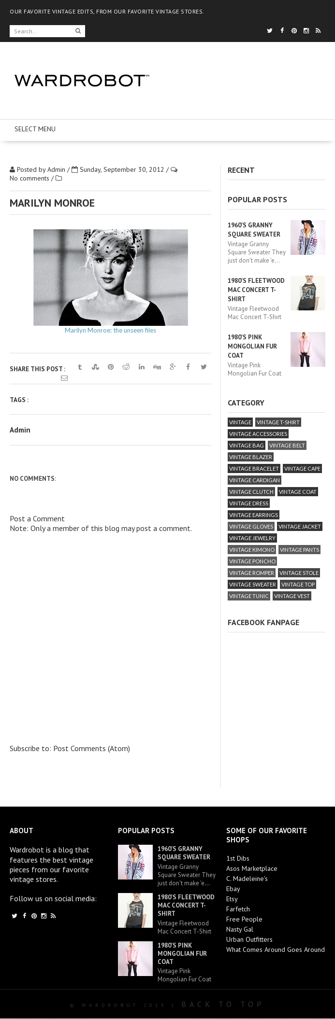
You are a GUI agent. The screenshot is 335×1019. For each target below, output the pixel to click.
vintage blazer (250, 457)
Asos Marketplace (251, 868)
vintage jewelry (252, 538)
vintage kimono (252, 549)
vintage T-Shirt (278, 422)
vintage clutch (251, 492)
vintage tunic (249, 596)
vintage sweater (252, 584)
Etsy (232, 898)
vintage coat (298, 492)
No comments (30, 178)
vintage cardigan (254, 480)
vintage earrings (253, 515)
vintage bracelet (254, 468)
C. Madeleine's (247, 878)
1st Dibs (237, 858)
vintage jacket (299, 526)
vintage (240, 422)
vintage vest (292, 596)
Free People (244, 919)
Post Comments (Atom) (91, 748)
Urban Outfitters (249, 939)
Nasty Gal (239, 929)
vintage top (298, 584)
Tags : (19, 400)
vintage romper (251, 573)
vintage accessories (258, 434)
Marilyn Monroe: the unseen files (110, 330)
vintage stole (299, 573)
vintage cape (302, 468)
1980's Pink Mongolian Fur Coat (252, 346)
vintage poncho (252, 561)
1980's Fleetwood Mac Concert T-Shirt (256, 290)
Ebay (233, 888)
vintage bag (246, 445)
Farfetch (238, 909)
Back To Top (223, 1004)
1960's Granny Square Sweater (184, 853)
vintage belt (287, 445)
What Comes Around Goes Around (275, 949)
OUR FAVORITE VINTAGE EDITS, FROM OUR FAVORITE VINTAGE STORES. (107, 11)
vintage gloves (251, 526)
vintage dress (248, 503)
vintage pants (299, 549)
